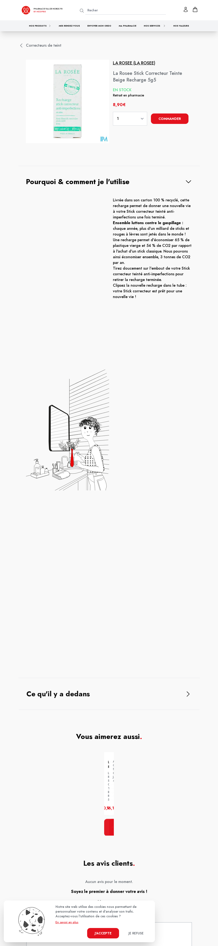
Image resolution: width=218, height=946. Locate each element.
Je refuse (136, 933)
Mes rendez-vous (69, 25)
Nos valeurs (181, 25)
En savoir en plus (67, 922)
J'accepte (103, 933)
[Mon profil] (185, 9)
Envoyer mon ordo (99, 25)
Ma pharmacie (127, 25)
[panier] (195, 9)
